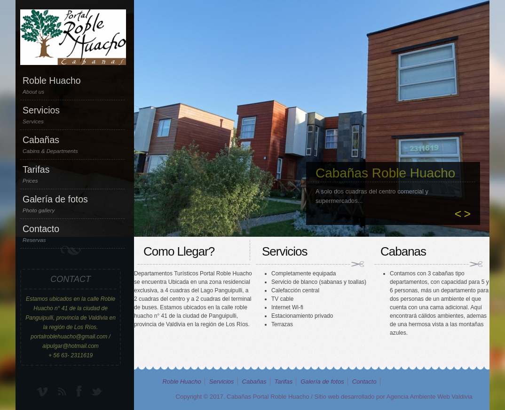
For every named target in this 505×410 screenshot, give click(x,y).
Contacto (72, 233)
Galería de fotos (72, 204)
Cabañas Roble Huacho (385, 173)
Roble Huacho (72, 85)
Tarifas (72, 174)
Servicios (72, 115)
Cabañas (72, 144)
